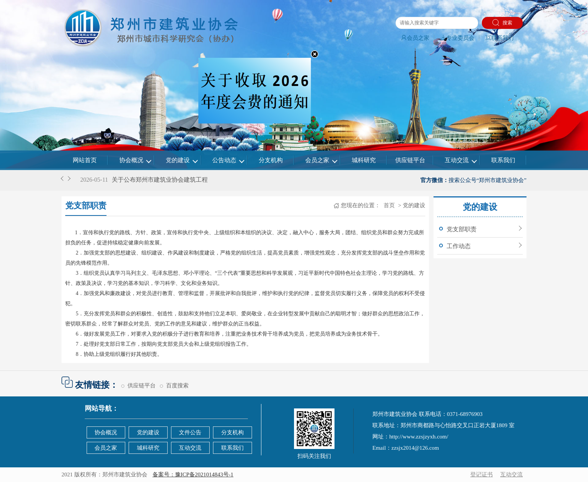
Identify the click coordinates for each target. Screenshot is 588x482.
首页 (388, 205)
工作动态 (459, 246)
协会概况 (131, 160)
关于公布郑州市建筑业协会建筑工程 (160, 179)
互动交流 (457, 160)
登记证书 (481, 474)
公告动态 (224, 160)
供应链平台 (410, 160)
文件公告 (190, 432)
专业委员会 (457, 38)
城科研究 (364, 160)
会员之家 (415, 38)
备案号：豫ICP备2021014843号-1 (193, 474)
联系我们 (499, 38)
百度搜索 (177, 386)
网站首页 (85, 160)
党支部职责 (462, 229)
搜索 (502, 22)
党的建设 (178, 160)
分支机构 (271, 160)
